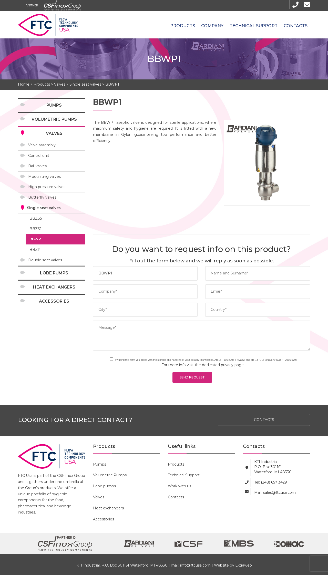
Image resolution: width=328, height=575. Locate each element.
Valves (59, 84)
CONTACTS (264, 419)
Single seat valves (85, 84)
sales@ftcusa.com (279, 492)
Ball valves (37, 166)
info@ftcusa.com (195, 565)
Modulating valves (44, 176)
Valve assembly (42, 145)
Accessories (54, 301)
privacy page (232, 365)
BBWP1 (112, 84)
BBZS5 (35, 218)
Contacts (296, 25)
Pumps (54, 105)
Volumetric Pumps (54, 119)
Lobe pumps (54, 273)
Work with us (179, 486)
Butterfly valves (42, 197)
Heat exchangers (54, 287)
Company (212, 25)
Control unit (38, 155)
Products (182, 25)
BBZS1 (35, 229)
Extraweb (243, 565)
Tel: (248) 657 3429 (270, 482)
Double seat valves (45, 260)
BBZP (34, 249)
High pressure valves (46, 186)
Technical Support (254, 25)
